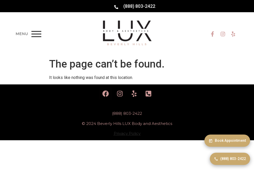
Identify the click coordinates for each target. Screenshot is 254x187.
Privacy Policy (127, 133)
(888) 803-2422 (230, 159)
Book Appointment (227, 140)
